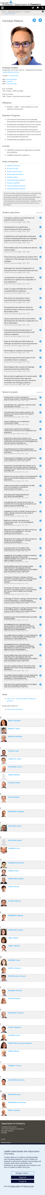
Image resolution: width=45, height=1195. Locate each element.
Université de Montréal (6, 3)
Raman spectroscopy (14, 171)
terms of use (29, 1186)
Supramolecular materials (16, 180)
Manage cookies (22, 1173)
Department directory (15, 12)
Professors (26, 12)
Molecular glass (12, 177)
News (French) (5, 1142)
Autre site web (12, 84)
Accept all (22, 1181)
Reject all (22, 1177)
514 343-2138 (13, 76)
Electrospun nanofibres (15, 174)
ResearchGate (12, 79)
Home (4, 12)
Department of (27, 4)
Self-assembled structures (16, 186)
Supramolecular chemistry (16, 189)
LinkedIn (9, 81)
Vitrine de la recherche (15, 709)
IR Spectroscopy (12, 168)
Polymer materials (13, 183)
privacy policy (15, 1186)
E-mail (3, 1139)
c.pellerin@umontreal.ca (10, 72)
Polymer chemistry (13, 166)
